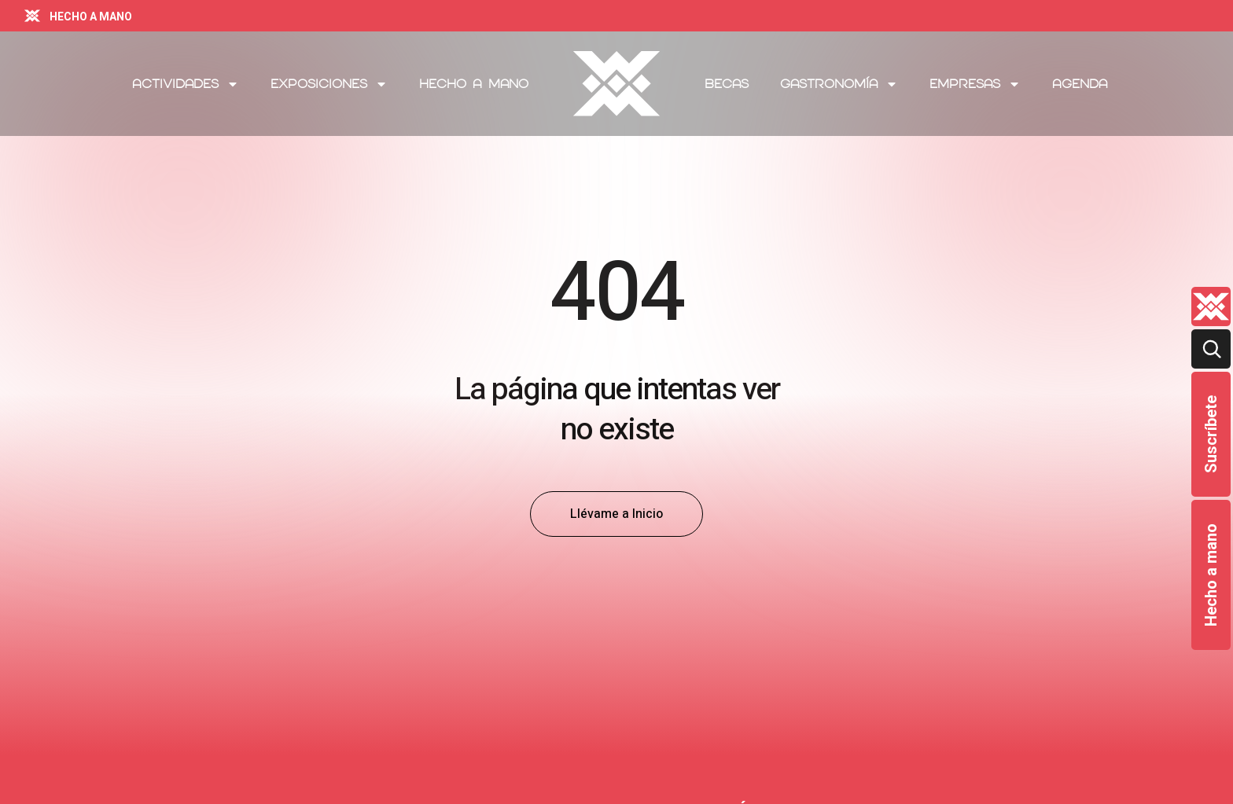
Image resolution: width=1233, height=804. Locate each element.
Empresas (975, 84)
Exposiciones (329, 84)
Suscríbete (1211, 434)
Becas (727, 83)
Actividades (185, 84)
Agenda (1079, 83)
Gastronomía (839, 84)
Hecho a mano (1211, 574)
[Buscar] (1211, 349)
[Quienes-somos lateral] (1211, 306)
